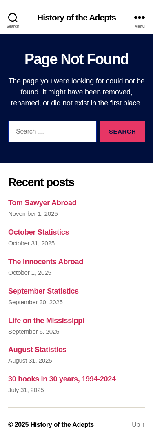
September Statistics (43, 291)
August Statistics (37, 350)
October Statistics (38, 232)
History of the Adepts (76, 17)
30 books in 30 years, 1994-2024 (62, 379)
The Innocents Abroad (45, 262)
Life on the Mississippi (46, 320)
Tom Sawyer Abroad (42, 203)
